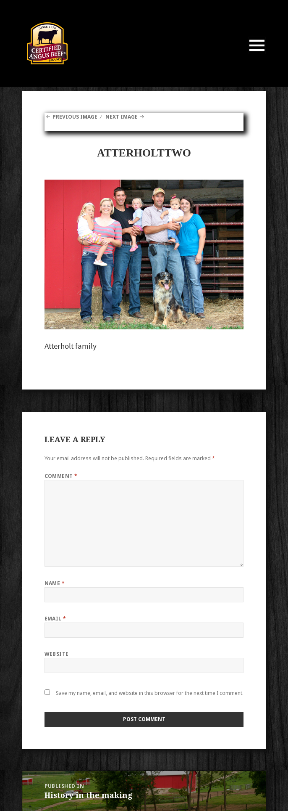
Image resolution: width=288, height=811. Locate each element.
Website (57, 653)
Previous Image (74, 116)
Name (55, 583)
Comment (61, 476)
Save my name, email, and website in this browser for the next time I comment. (149, 693)
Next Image (121, 116)
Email (55, 618)
